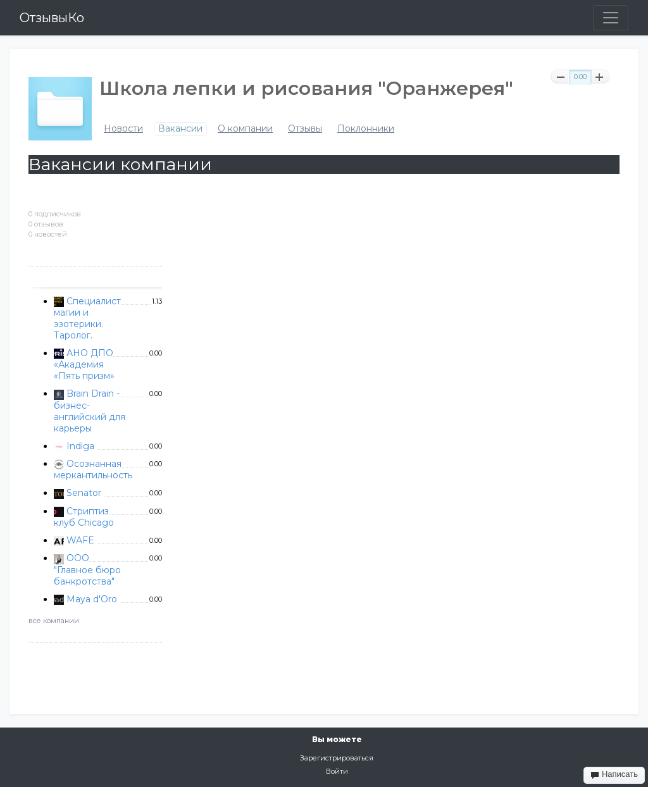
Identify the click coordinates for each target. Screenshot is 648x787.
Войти (337, 771)
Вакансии (180, 129)
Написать (614, 774)
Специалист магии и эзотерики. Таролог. (87, 318)
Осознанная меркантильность (93, 469)
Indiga (80, 446)
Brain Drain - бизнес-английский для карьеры (89, 410)
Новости (123, 129)
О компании (245, 129)
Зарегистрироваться (336, 757)
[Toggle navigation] (610, 17)
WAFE (80, 540)
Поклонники (365, 129)
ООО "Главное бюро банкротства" (87, 569)
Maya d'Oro (91, 599)
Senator (83, 493)
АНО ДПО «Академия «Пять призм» (84, 364)
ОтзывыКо (52, 17)
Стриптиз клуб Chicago (84, 516)
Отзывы (305, 129)
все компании (53, 620)
